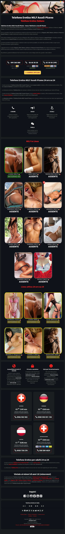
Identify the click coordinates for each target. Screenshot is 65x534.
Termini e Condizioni (32, 514)
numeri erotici (36, 93)
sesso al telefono (8, 95)
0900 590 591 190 (43, 417)
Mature (46, 27)
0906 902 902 (20, 417)
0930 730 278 (20, 451)
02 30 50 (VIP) (50, 63)
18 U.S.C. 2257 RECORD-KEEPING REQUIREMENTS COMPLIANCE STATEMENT (32, 525)
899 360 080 (13, 63)
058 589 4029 (43, 451)
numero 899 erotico (47, 478)
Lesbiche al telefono (37, 480)
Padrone (20, 480)
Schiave (29, 480)
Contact (35, 516)
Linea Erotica (36, 478)
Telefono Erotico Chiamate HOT (40, 477)
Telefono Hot (15, 467)
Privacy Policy (24, 514)
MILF (43, 27)
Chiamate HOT (24, 462)
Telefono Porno (17, 462)
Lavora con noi (41, 514)
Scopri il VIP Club (32, 72)
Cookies (30, 516)
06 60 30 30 (31, 63)
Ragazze (39, 27)
